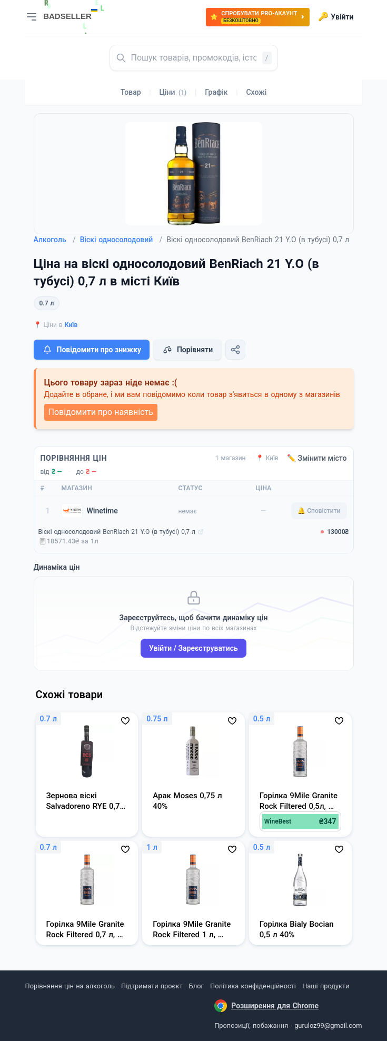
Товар (131, 92)
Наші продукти (325, 986)
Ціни (173, 92)
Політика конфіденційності (253, 986)
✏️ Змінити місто (317, 458)
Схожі (256, 92)
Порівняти (187, 349)
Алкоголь (55, 239)
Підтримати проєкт (151, 986)
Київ (71, 325)
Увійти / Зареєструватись (193, 648)
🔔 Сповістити (318, 510)
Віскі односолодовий (121, 239)
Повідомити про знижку (91, 349)
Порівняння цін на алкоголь (70, 986)
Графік (216, 92)
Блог (196, 986)
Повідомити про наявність (100, 412)
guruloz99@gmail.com (328, 1025)
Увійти (335, 17)
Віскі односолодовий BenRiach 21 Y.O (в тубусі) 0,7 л (116, 532)
